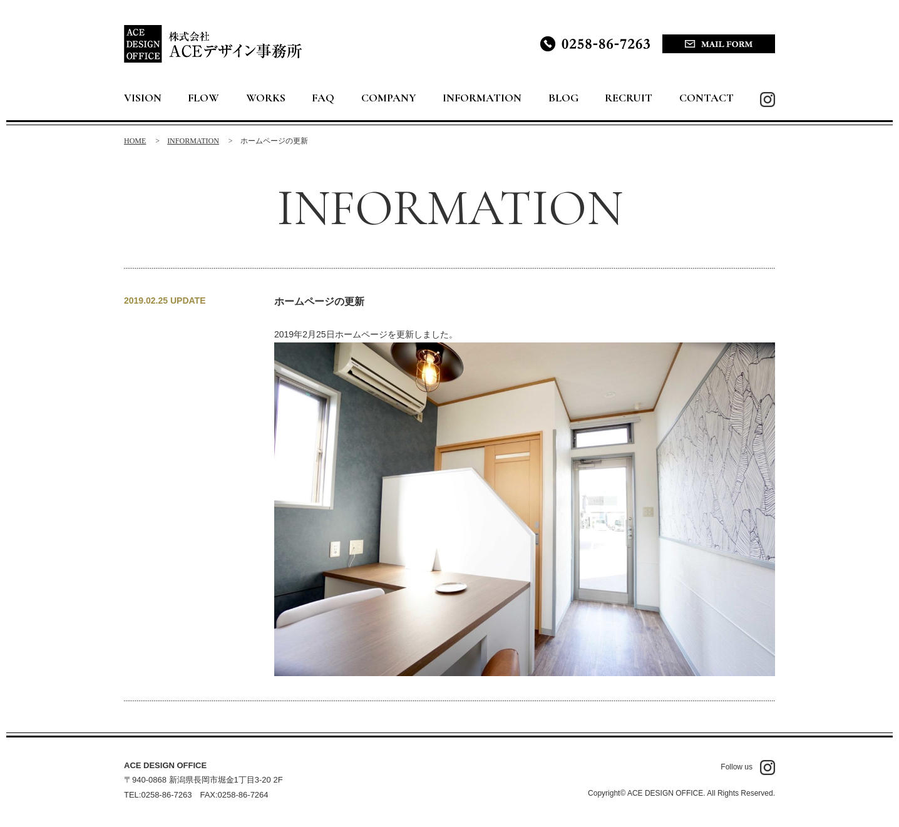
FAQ (323, 98)
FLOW (203, 98)
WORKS (265, 98)
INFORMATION (482, 98)
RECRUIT (628, 98)
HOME (135, 140)
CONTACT (706, 98)
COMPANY (388, 98)
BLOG (563, 98)
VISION (143, 98)
